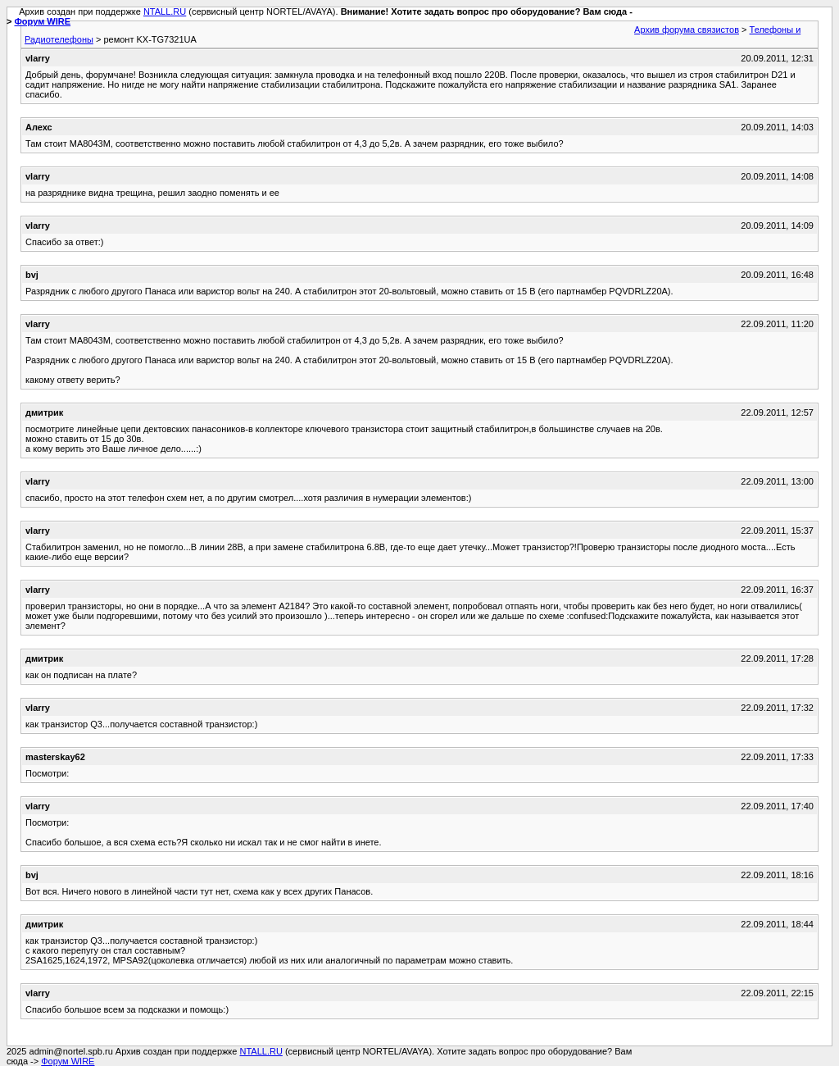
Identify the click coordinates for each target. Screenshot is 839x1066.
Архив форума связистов (686, 29)
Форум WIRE (42, 21)
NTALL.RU (164, 11)
